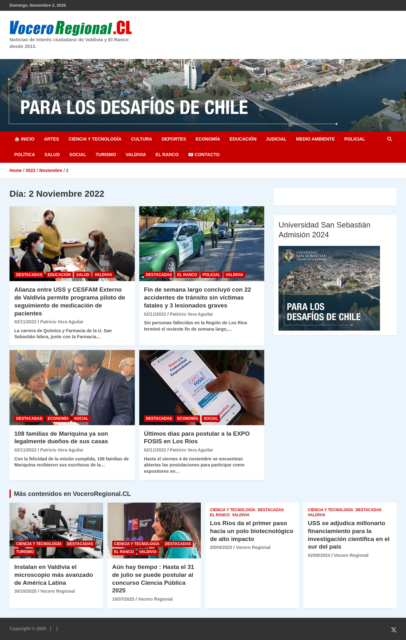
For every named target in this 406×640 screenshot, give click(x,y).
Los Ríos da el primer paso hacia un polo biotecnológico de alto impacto (251, 531)
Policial (354, 139)
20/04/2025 (221, 547)
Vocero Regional (57, 591)
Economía (208, 139)
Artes (51, 139)
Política (24, 154)
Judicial (276, 139)
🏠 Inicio (24, 139)
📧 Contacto (203, 154)
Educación (243, 139)
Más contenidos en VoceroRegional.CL (72, 493)
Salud (52, 154)
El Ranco (167, 154)
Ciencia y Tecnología (95, 139)
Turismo (105, 154)
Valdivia (136, 154)
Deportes (174, 139)
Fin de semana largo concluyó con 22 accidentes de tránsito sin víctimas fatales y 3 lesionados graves (197, 297)
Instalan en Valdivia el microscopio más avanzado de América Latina (53, 575)
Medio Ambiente (315, 139)
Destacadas (29, 275)
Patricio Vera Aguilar (61, 321)
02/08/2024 (319, 555)
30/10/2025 (25, 591)
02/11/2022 (25, 321)
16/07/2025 (123, 599)
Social (77, 154)
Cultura (141, 139)
